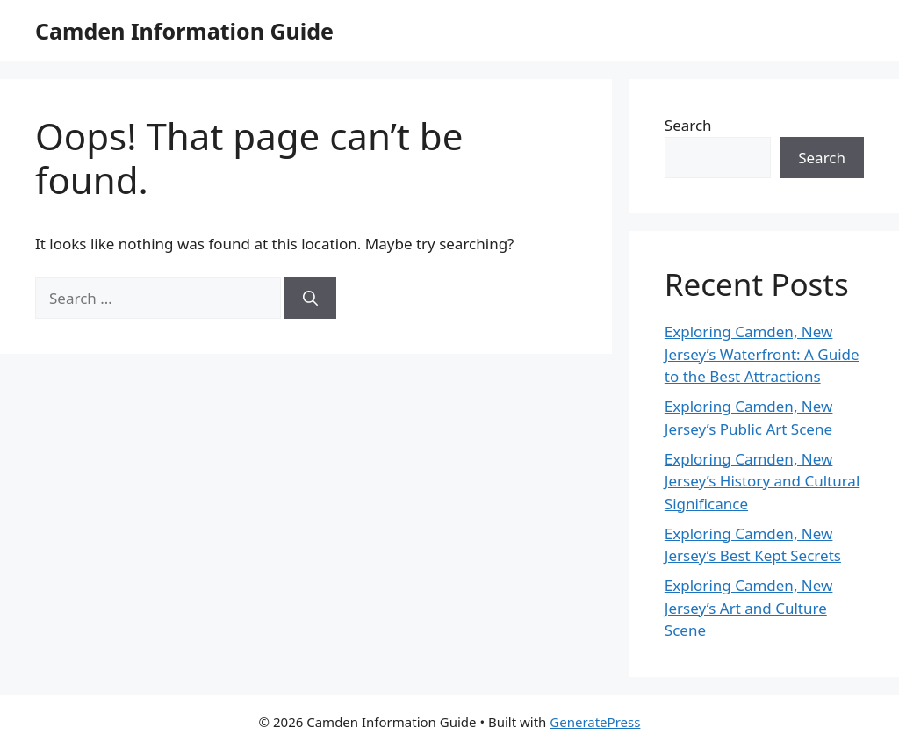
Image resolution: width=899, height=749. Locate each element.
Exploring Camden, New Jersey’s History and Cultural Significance (762, 481)
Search (688, 125)
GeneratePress (595, 722)
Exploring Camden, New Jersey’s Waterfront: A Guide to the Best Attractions (762, 353)
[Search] (310, 298)
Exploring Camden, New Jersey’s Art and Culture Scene (749, 607)
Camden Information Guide (184, 31)
